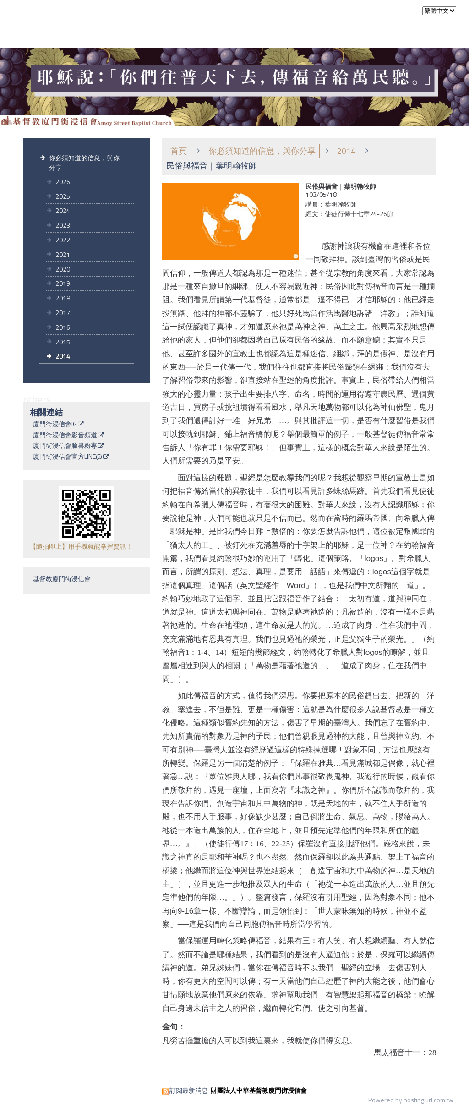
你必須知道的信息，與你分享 (84, 162)
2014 (62, 356)
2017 (62, 312)
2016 (62, 327)
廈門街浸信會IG (55, 424)
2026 (62, 181)
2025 (62, 196)
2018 (62, 298)
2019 (62, 283)
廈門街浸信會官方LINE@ (67, 457)
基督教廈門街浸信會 (62, 578)
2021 (62, 254)
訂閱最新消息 (188, 1090)
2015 (62, 342)
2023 (62, 225)
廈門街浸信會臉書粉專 (65, 446)
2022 (62, 240)
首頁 (178, 151)
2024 (62, 210)
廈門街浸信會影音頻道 (65, 435)
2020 (62, 269)
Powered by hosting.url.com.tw (410, 1100)
